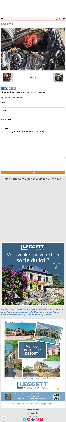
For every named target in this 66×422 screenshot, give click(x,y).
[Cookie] (4, 417)
